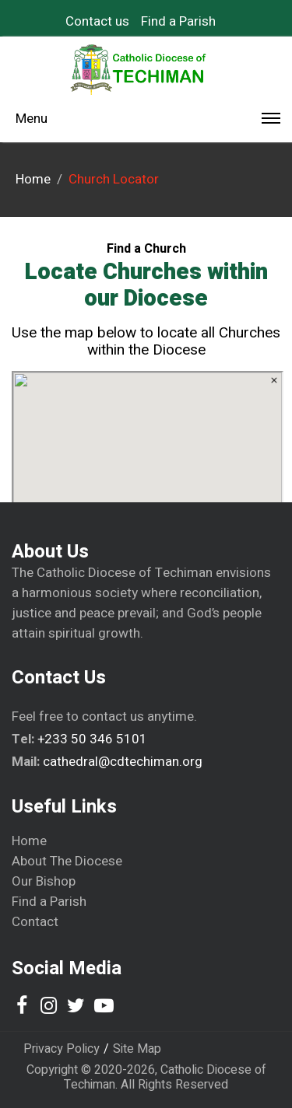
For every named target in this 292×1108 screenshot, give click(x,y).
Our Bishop (44, 882)
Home (29, 841)
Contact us (97, 22)
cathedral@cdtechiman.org (122, 761)
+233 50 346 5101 (92, 739)
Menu (148, 122)
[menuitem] (103, 22)
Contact (35, 922)
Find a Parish (178, 22)
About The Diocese (67, 861)
